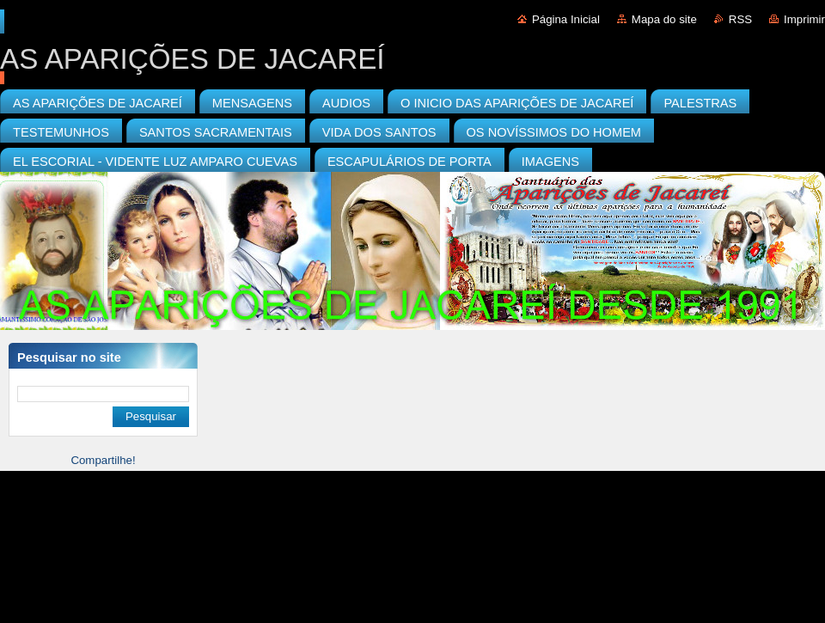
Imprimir (804, 19)
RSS (740, 19)
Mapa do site (664, 19)
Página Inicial (566, 19)
